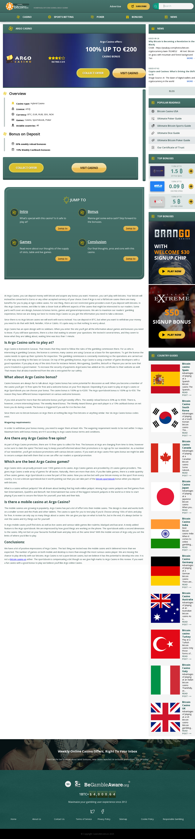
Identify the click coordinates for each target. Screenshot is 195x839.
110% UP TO (176, 166)
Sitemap (123, 819)
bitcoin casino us (18, 559)
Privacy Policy (104, 819)
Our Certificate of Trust (168, 147)
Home (13, 819)
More (191, 58)
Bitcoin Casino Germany (187, 559)
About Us (36, 819)
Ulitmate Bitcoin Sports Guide (171, 125)
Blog (172, 91)
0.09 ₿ (176, 186)
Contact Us (59, 819)
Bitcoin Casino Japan (186, 484)
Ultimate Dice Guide (166, 133)
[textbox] (176, 6)
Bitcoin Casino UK (186, 705)
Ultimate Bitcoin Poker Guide (171, 140)
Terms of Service (84, 819)
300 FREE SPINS (176, 191)
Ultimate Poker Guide (167, 118)
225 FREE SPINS (176, 206)
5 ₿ (176, 201)
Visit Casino (129, 73)
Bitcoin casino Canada (186, 444)
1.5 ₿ (177, 171)
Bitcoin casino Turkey (186, 633)
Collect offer (93, 73)
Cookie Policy (147, 819)
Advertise (115, 6)
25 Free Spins (176, 176)
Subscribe (139, 6)
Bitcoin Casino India (186, 522)
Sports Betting (61, 17)
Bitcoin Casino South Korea (186, 405)
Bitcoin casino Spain (186, 367)
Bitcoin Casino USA (165, 111)
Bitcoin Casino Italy (186, 668)
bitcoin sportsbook (105, 478)
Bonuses (134, 17)
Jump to (62, 228)
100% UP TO (176, 181)
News (171, 17)
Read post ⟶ (186, 393)
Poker (97, 17)
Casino (24, 17)
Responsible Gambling (173, 819)
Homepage (38, 8)
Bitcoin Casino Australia (187, 596)
